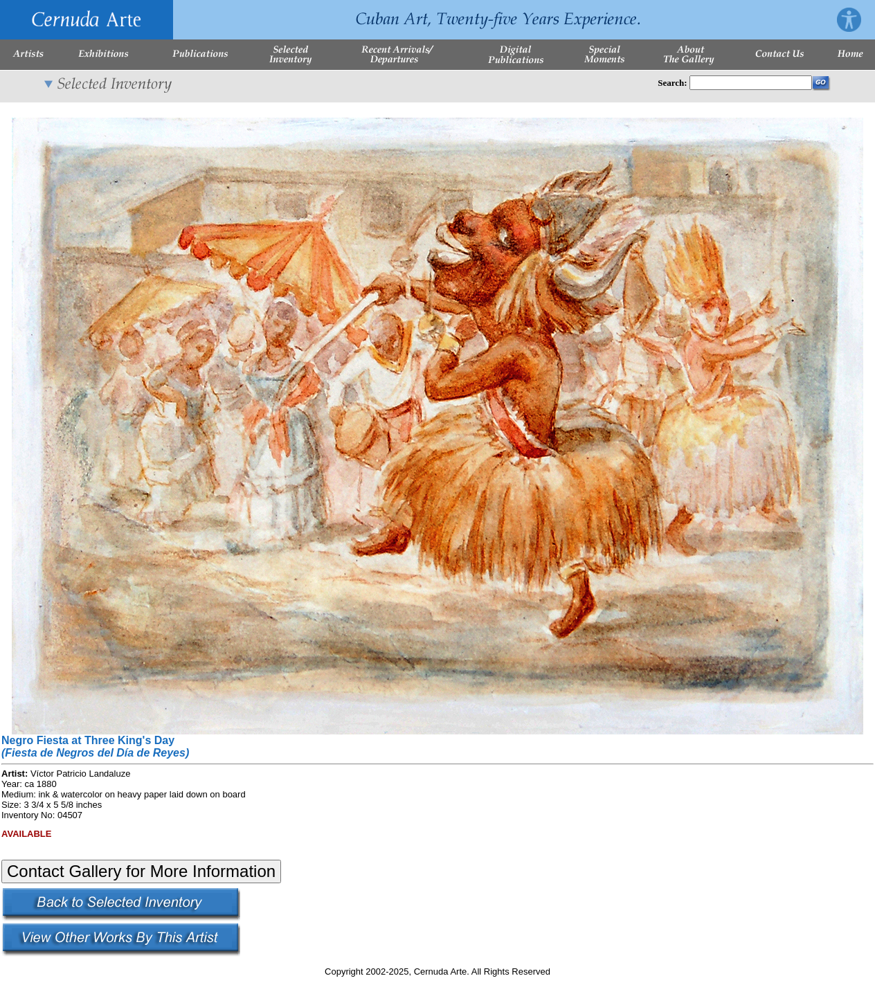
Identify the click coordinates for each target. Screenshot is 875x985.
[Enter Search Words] (750, 82)
